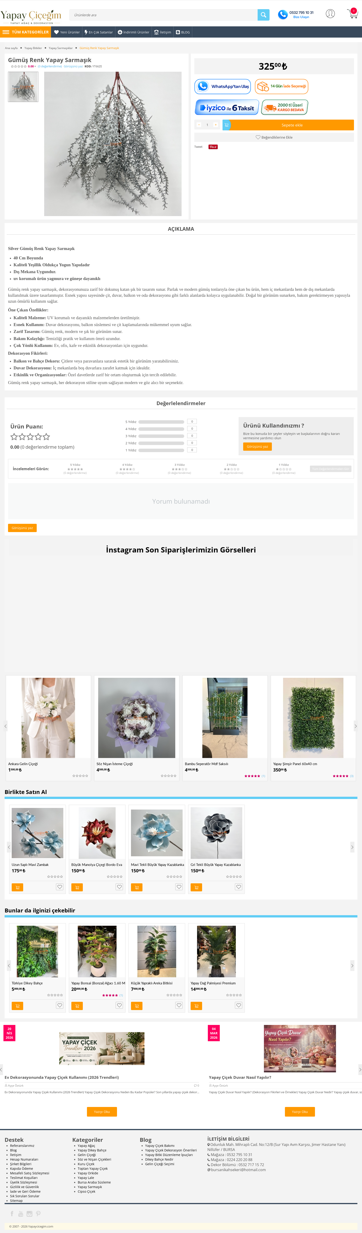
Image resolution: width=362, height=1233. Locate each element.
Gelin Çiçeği (87, 1152)
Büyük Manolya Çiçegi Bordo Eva (96, 864)
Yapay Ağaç (86, 1143)
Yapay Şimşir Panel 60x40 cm (295, 764)
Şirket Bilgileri (20, 1161)
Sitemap (16, 1198)
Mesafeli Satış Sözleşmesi (29, 1170)
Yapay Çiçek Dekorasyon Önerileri (171, 1147)
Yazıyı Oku (102, 1109)
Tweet (198, 146)
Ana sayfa (11, 48)
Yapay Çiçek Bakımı (160, 1143)
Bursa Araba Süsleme (94, 1180)
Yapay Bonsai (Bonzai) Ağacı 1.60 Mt (98, 982)
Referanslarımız (22, 1143)
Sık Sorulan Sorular (24, 1193)
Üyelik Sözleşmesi (23, 1180)
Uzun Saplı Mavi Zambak (30, 864)
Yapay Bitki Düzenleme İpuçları (169, 1152)
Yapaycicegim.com (40, 1224)
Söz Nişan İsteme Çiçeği (115, 764)
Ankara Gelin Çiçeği (23, 764)
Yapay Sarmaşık (90, 1184)
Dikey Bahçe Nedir (159, 1157)
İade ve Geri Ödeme (25, 1189)
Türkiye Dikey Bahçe (27, 982)
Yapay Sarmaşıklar (62, 48)
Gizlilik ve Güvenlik (24, 1184)
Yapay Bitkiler (34, 48)
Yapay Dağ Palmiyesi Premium (213, 982)
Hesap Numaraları (24, 1157)
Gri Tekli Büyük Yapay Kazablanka (216, 864)
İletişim (15, 1152)
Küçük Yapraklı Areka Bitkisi (152, 982)
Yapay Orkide (88, 1170)
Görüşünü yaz (73, 66)
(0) (50, 66)
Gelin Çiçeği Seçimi (159, 1161)
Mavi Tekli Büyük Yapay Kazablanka (157, 864)
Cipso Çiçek (86, 1189)
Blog (13, 1147)
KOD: (88, 66)
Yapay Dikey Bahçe (92, 1147)
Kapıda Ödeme (21, 1166)
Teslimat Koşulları (24, 1175)
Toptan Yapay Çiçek (93, 1166)
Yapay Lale (86, 1175)
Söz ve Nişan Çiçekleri (94, 1157)
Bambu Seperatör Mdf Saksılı (206, 764)
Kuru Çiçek (86, 1161)
